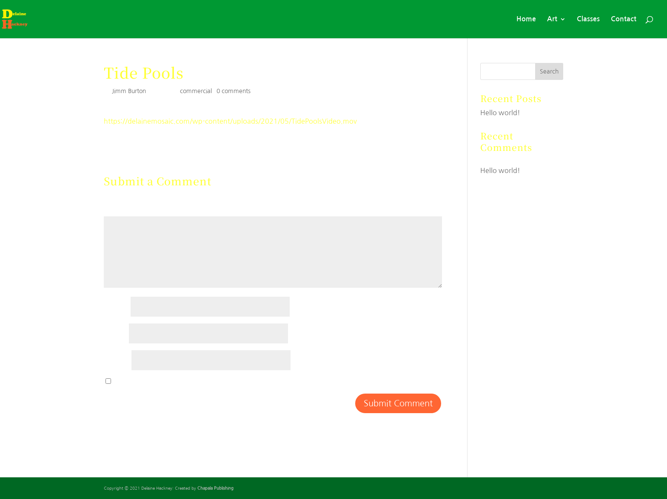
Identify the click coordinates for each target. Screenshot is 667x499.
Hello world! (500, 112)
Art (552, 19)
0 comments (234, 91)
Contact (623, 19)
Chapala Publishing (215, 488)
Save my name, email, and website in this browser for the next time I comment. (240, 381)
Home (526, 19)
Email (115, 333)
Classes (588, 19)
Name (116, 306)
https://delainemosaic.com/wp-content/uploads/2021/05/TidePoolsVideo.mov (230, 121)
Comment (123, 211)
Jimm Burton (129, 91)
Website (117, 360)
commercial (196, 91)
